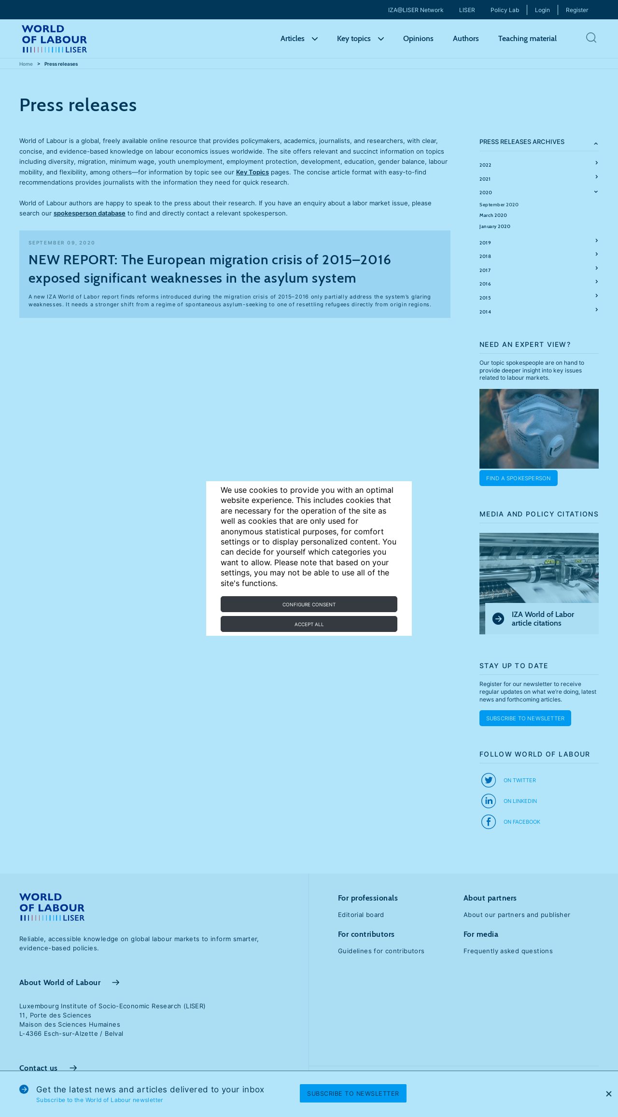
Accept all (309, 624)
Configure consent (309, 604)
